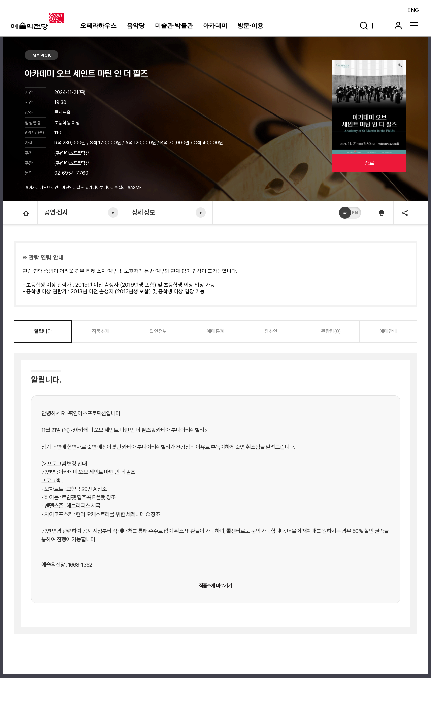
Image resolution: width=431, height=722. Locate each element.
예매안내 (388, 331)
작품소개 (100, 331)
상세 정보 (143, 212)
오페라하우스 (98, 25)
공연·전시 (56, 212)
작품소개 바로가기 (215, 586)
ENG (413, 10)
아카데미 (215, 25)
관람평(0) (331, 331)
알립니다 (43, 331)
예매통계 (215, 331)
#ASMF (135, 187)
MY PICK (41, 55)
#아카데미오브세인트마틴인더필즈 (55, 187)
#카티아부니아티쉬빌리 (106, 187)
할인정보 (158, 331)
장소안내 (273, 331)
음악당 (136, 25)
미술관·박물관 (174, 25)
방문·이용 (250, 25)
